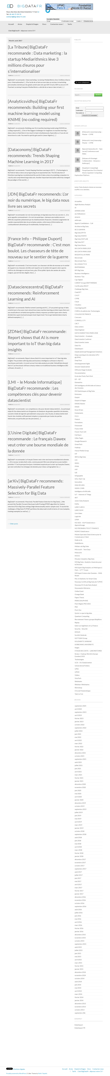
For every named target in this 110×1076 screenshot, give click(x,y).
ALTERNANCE (80, 214)
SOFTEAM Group (81, 638)
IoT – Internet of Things (83, 494)
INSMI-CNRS (79, 488)
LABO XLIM (79, 510)
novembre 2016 (80, 900)
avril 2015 (78, 960)
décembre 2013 (80, 1003)
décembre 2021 (80, 753)
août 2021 (78, 762)
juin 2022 (78, 734)
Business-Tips (79, 276)
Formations (79, 422)
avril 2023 (78, 715)
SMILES (77, 632)
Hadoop (77, 447)
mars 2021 (78, 775)
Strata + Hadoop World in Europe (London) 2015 (86, 655)
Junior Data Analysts (82, 501)
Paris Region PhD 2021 (83, 604)
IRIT (76, 498)
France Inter (79, 429)
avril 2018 (78, 847)
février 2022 (79, 746)
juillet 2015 (78, 950)
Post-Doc (78, 610)
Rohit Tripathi (42, 1073)
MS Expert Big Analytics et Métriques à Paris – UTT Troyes (88, 569)
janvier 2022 (79, 750)
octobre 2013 (79, 1010)
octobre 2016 (79, 903)
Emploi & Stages (32, 24)
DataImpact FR (79, 1028)
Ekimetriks (78, 382)
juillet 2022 (78, 731)
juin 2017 (78, 878)
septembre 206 (80, 1013)
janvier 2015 (79, 969)
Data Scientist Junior (82, 342)
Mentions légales (19, 1069)
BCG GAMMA (80, 229)
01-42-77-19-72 (15, 14)
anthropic (78, 220)
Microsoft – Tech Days (83, 549)
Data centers (79, 327)
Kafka (77, 504)
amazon (77, 217)
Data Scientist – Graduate (83, 336)
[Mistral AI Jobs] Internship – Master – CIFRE (92, 133)
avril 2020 (78, 797)
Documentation (80, 373)
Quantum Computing (82, 616)
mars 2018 (78, 850)
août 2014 (78, 982)
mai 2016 (78, 919)
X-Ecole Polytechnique (82, 691)
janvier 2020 (79, 800)
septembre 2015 (80, 944)
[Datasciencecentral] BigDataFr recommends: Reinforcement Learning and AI (35, 292)
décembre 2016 (80, 897)
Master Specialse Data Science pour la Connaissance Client (88, 536)
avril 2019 (78, 822)
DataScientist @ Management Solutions (88, 352)
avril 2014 (78, 991)
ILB (76, 472)
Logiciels (78, 516)
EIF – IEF (78, 379)
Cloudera (78, 305)
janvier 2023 (79, 721)
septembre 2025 (80, 706)
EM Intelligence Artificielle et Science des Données (88, 387)
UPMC (77, 672)
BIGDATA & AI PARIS (82, 255)
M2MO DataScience (82, 531)
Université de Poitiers (82, 666)
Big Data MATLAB (81, 239)
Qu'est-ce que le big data (83, 613)
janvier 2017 (79, 894)
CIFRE (77, 298)
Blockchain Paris (80, 261)
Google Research (81, 441)
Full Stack (78, 435)
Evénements (79, 413)
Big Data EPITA (80, 233)
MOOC (77, 556)
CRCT (77, 323)
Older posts (13, 524)
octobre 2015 (79, 941)
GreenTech (78, 444)
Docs (44, 24)
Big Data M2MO (81, 236)
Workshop (78, 688)
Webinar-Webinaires (82, 684)
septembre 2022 (80, 728)
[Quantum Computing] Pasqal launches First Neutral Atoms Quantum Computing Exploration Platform (88, 171)
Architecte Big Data (82, 226)
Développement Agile (82, 363)
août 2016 (78, 909)
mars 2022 (78, 743)
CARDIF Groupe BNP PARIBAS (86, 283)
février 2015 (79, 966)
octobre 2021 (79, 756)
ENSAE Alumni (80, 404)
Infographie (79, 476)
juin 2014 (78, 985)
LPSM (77, 519)
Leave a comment (65, 75)
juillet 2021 (78, 765)
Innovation (78, 482)
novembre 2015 (80, 938)
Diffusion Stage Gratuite (83, 370)
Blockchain (78, 258)
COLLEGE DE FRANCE (83, 314)
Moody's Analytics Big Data (84, 559)
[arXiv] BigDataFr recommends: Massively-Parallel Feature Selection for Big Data (35, 487)
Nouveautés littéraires (82, 588)
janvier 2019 (79, 828)
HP (76, 454)
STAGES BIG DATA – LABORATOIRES (88, 651)
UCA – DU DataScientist (83, 662)
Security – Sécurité (81, 629)
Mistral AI (78, 553)
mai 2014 (78, 988)
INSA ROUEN (80, 485)
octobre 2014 (79, 978)
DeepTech (78, 360)
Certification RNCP (81, 286)
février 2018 (79, 853)
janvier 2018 (79, 856)
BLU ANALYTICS (81, 264)
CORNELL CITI (80, 320)
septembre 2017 (80, 869)
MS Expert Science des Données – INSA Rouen (88, 574)
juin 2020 (78, 790)
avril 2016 (78, 922)
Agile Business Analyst (82, 204)
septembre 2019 (80, 809)
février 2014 (79, 997)
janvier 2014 (79, 1000)
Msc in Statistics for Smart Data (86, 579)
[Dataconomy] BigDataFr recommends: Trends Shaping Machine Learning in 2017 (34, 155)
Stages (77, 648)
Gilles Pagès (79, 438)
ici (38, 12)
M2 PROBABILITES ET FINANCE (87, 528)
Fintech (77, 419)
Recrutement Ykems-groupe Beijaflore (88, 619)
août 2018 (78, 837)
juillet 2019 (78, 812)
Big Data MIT (79, 242)
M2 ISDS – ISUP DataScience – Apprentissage (85, 524)
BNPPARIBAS (80, 267)
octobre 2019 (79, 806)
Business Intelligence (82, 273)
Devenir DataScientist (82, 367)
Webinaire (78, 681)
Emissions (78, 394)
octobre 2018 (79, 831)
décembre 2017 (80, 859)
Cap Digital (79, 280)
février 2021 (79, 778)
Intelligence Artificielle (83, 491)
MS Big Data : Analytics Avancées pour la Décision (88, 563)
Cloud (77, 302)
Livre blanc (78, 513)
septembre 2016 (80, 906)
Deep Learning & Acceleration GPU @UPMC (87, 356)
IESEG (77, 463)
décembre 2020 (80, 784)
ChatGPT (78, 292)
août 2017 (78, 872)
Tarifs (74, 1071)
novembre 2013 (80, 1007)
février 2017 (79, 891)
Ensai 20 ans (79, 410)
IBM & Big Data (80, 457)
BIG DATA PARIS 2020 (83, 251)
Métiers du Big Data (82, 546)
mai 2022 (78, 737)
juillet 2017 (78, 875)
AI (75, 208)
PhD (76, 607)
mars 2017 (78, 887)
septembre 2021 (80, 759)
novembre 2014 (80, 975)
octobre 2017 (79, 866)
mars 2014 (78, 994)
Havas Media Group (82, 451)
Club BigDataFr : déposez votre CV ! (21, 31)
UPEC (77, 669)
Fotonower (78, 425)
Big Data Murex (80, 245)
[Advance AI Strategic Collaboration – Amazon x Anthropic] (91, 160)
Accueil (11, 24)
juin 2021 (78, 768)
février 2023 (79, 718)
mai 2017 (78, 881)
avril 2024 (78, 709)
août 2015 (78, 947)
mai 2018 (78, 844)
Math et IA (78, 540)
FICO (77, 416)
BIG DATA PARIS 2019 (83, 248)
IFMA (77, 466)
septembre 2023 (80, 712)
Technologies (79, 659)
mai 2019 (78, 819)
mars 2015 (78, 963)
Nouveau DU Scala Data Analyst (86, 585)
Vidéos (77, 675)
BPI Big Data (79, 270)
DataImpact (79, 349)
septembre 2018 (80, 834)
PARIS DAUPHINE (81, 601)
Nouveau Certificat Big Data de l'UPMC (89, 582)
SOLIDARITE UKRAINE (83, 641)
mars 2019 (78, 825)
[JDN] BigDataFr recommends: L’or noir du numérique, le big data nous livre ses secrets (38, 200)
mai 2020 (78, 793)
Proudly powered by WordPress (16, 1073)
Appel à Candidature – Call (84, 223)
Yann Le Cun (79, 694)
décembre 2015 (80, 934)
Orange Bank (79, 594)
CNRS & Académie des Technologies (87, 311)
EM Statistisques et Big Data (85, 391)
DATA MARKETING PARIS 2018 (86, 333)
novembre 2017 (80, 862)
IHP (76, 469)
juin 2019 (78, 815)
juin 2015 (78, 953)
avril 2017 (78, 884)
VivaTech (78, 678)
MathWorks (79, 543)
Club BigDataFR (80, 308)
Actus (20, 24)
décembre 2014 (80, 972)
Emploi (77, 397)
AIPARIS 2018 (80, 211)
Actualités (78, 201)
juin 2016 (78, 916)
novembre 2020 (80, 787)
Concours (78, 317)
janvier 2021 (79, 781)
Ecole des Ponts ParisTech (84, 376)
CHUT (77, 295)
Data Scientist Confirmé (83, 339)
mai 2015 (78, 956)
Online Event (79, 591)
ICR (76, 460)
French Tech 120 (80, 432)
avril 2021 (78, 772)
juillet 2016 (78, 913)
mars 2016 (78, 925)
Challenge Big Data (81, 289)
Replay (77, 622)
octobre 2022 (79, 725)
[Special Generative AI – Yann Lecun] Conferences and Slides (92, 151)
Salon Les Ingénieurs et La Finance (86, 626)
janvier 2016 (79, 931)
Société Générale (80, 635)
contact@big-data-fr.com (16, 17)
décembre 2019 (80, 803)
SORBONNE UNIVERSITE (84, 644)
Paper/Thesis (79, 597)
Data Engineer (80, 330)
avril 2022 (78, 740)
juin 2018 (78, 840)
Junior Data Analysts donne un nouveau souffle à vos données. (87, 188)
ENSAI (77, 407)
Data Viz (78, 345)
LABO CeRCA (80, 507)
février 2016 (79, 928)
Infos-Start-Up (80, 479)
